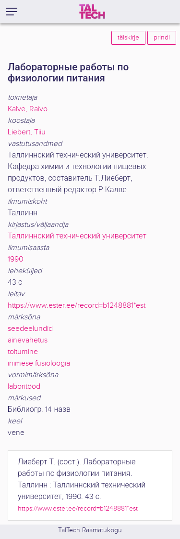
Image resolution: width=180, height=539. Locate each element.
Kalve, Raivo (28, 109)
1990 (16, 259)
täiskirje (128, 37)
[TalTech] (92, 11)
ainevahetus (28, 340)
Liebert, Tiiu (27, 132)
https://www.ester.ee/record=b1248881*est (76, 305)
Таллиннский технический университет (77, 236)
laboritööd (24, 386)
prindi (162, 37)
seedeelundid (30, 328)
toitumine (23, 351)
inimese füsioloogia (39, 363)
